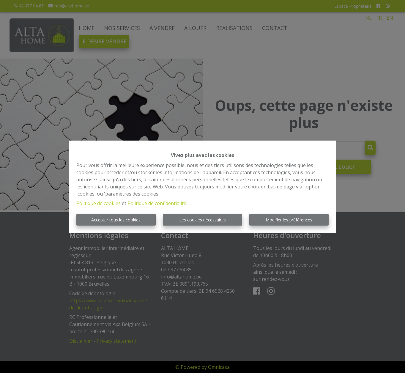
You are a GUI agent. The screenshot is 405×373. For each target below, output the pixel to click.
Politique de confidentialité (156, 203)
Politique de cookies (98, 203)
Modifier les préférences (289, 220)
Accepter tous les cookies (116, 220)
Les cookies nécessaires (202, 220)
